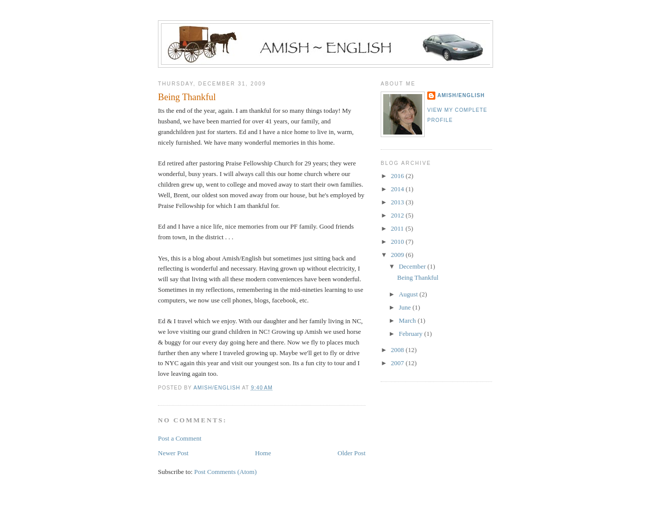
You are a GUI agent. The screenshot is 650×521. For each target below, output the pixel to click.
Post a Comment (179, 438)
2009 (398, 254)
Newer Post (173, 453)
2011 (398, 228)
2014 (398, 189)
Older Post (351, 453)
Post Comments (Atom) (225, 471)
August (409, 294)
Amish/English (461, 95)
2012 (398, 215)
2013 (398, 202)
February (411, 333)
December (413, 266)
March (408, 320)
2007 (398, 363)
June (406, 307)
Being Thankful (417, 277)
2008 (398, 350)
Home (263, 453)
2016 (398, 176)
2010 (398, 241)
